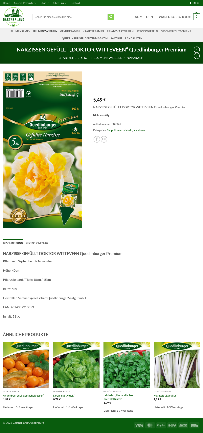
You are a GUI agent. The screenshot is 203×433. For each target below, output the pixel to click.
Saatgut (116, 38)
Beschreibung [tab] (13, 243)
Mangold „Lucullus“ (165, 395)
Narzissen (135, 57)
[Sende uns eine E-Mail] (198, 3)
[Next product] (197, 50)
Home (6, 3)
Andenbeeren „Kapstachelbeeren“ (23, 395)
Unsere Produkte (25, 3)
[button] (144, 16)
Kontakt (75, 3)
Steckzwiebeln (147, 31)
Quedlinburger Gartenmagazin (85, 38)
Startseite (68, 57)
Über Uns (59, 3)
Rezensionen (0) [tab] (37, 243)
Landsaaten (134, 38)
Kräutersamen (93, 31)
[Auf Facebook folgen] (190, 3)
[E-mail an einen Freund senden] (104, 139)
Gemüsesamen (70, 31)
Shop (45, 3)
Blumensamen (21, 31)
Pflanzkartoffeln (120, 31)
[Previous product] (197, 56)
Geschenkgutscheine (176, 31)
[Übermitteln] (111, 17)
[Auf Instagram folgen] (194, 3)
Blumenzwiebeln (45, 31)
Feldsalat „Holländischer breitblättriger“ (118, 397)
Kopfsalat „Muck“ (64, 395)
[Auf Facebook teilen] (97, 139)
